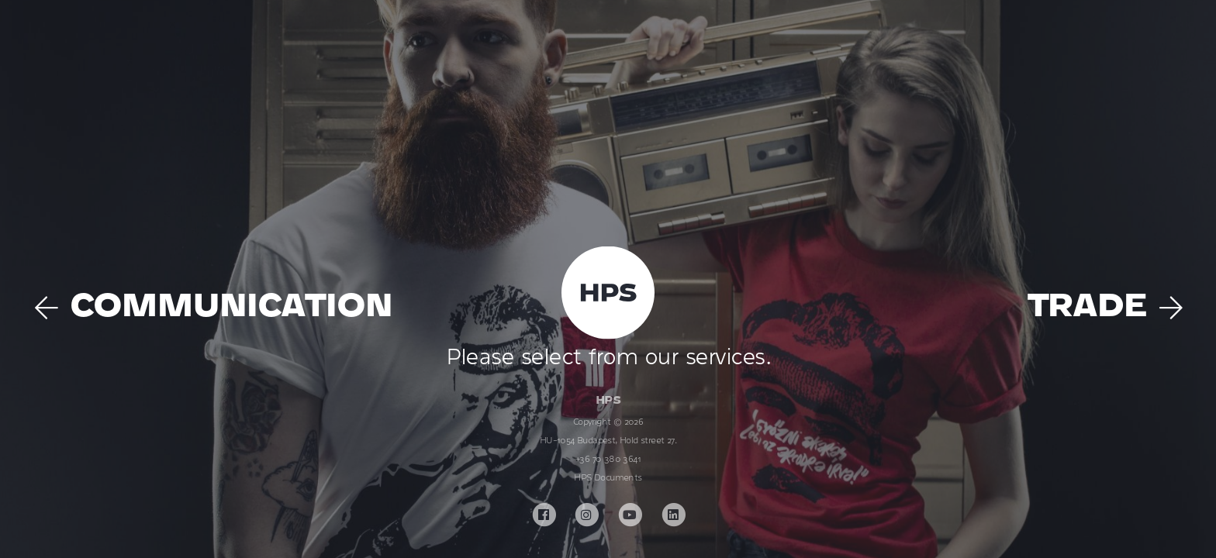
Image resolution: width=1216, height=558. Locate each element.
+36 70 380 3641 (608, 458)
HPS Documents (607, 477)
